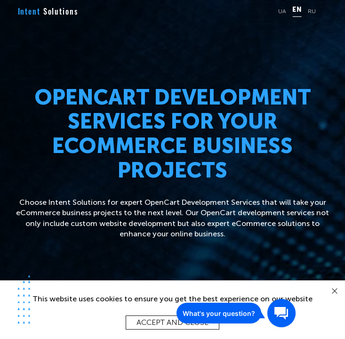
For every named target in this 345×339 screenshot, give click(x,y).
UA (282, 11)
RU (312, 11)
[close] (334, 291)
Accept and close (172, 322)
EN (296, 10)
